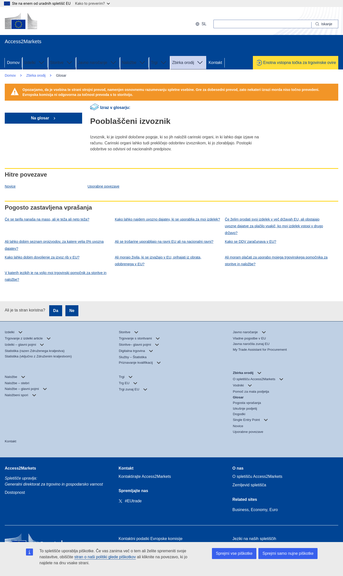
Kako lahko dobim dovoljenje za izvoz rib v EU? (42, 257)
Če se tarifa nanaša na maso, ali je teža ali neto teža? (47, 219)
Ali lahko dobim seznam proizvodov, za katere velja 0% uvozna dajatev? (54, 245)
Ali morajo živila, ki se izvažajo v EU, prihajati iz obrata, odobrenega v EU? (158, 260)
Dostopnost (15, 492)
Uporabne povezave (103, 186)
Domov (13, 62)
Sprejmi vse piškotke (234, 553)
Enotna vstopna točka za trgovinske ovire (299, 62)
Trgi (159, 62)
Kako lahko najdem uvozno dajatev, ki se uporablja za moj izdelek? (167, 219)
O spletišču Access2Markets (257, 476)
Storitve (61, 62)
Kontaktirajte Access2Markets (145, 476)
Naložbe (134, 62)
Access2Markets (20, 468)
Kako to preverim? (92, 3)
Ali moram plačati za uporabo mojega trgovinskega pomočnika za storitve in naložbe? (276, 260)
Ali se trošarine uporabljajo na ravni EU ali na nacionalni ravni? (164, 242)
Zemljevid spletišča (249, 485)
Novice (10, 186)
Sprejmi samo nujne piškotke (288, 553)
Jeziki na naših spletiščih (254, 539)
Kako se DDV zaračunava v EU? (250, 242)
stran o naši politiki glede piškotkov (105, 557)
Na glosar (40, 118)
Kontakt (215, 62)
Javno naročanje (97, 62)
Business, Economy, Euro (255, 510)
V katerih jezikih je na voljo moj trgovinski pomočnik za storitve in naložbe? (55, 276)
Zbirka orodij (188, 62)
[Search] (325, 24)
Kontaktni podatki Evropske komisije (150, 539)
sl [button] (200, 24)
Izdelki (34, 62)
